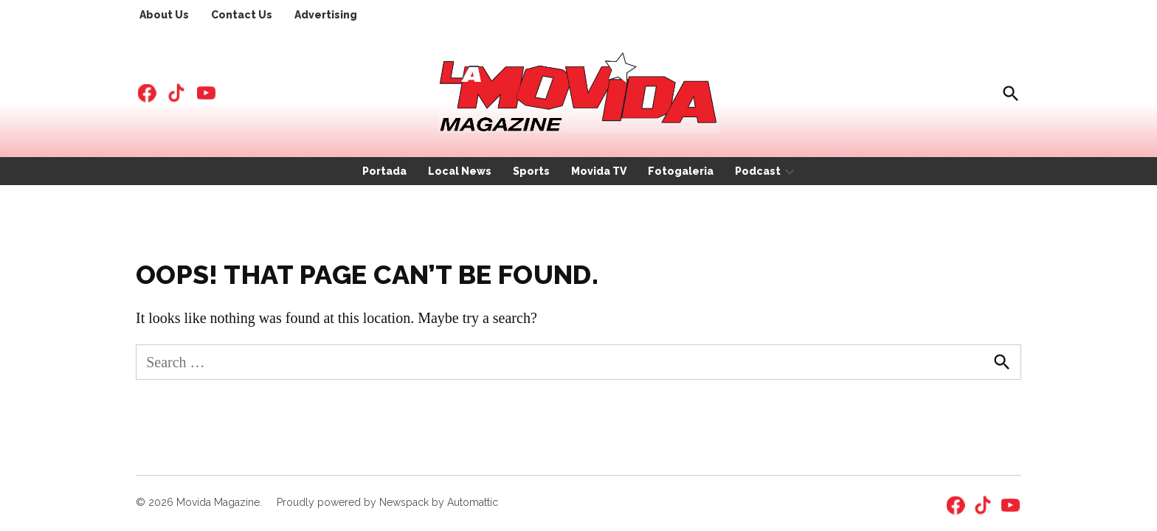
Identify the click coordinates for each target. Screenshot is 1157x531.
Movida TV (598, 171)
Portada (384, 171)
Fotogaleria (681, 171)
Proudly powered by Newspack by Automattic (387, 502)
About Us (164, 15)
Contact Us (241, 15)
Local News (459, 171)
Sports (531, 171)
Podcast (758, 171)
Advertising (325, 15)
